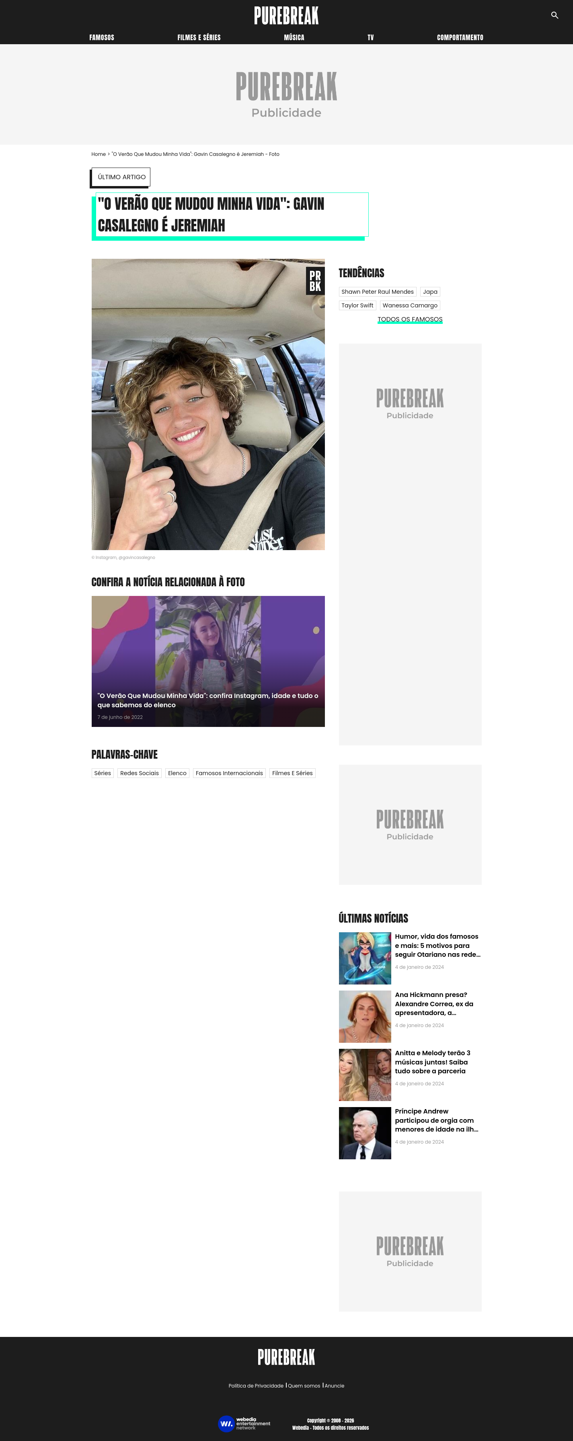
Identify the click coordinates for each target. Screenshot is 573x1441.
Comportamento (460, 37)
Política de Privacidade (256, 1385)
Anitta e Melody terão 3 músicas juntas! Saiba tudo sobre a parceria (432, 1062)
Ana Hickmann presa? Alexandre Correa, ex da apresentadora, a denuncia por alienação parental (434, 1013)
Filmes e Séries (292, 773)
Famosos (102, 37)
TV (371, 37)
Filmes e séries (199, 37)
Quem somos (304, 1385)
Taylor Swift (358, 305)
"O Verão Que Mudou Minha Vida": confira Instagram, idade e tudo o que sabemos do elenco (208, 700)
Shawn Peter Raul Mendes (378, 292)
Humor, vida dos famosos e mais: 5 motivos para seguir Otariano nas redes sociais (437, 950)
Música (294, 37)
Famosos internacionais (229, 773)
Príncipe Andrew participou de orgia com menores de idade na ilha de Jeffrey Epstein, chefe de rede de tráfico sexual (437, 1129)
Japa (430, 292)
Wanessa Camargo (410, 305)
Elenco (177, 773)
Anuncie (335, 1385)
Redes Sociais (139, 773)
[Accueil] (287, 15)
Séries (102, 773)
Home (99, 154)
